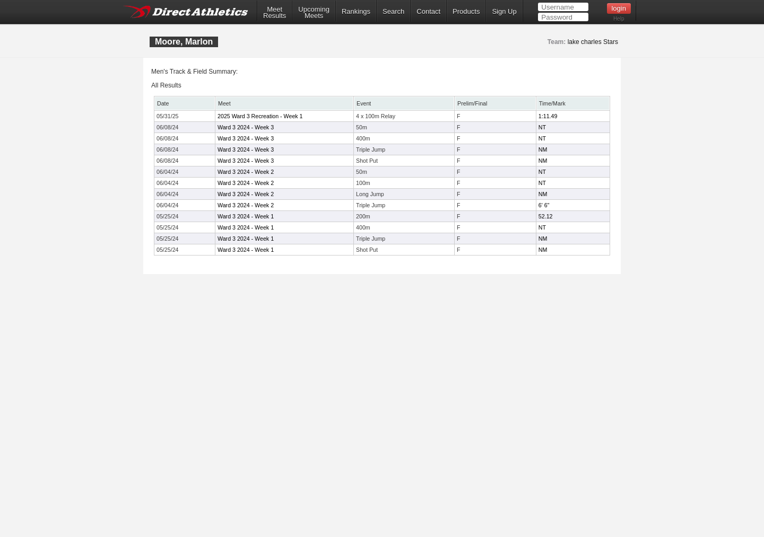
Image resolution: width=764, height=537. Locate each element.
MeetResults (274, 12)
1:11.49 (548, 116)
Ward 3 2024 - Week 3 (246, 127)
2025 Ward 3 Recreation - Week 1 (260, 116)
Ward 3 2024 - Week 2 (246, 172)
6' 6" (544, 205)
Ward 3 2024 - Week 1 (246, 216)
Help (618, 19)
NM (543, 149)
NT (542, 127)
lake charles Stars (593, 42)
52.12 (546, 216)
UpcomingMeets (313, 12)
